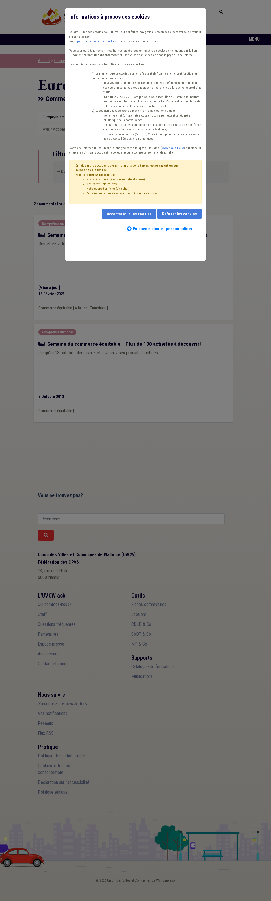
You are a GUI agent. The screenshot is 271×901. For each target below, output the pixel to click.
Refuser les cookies (179, 214)
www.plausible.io (173, 148)
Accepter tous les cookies (129, 214)
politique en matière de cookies (97, 41)
